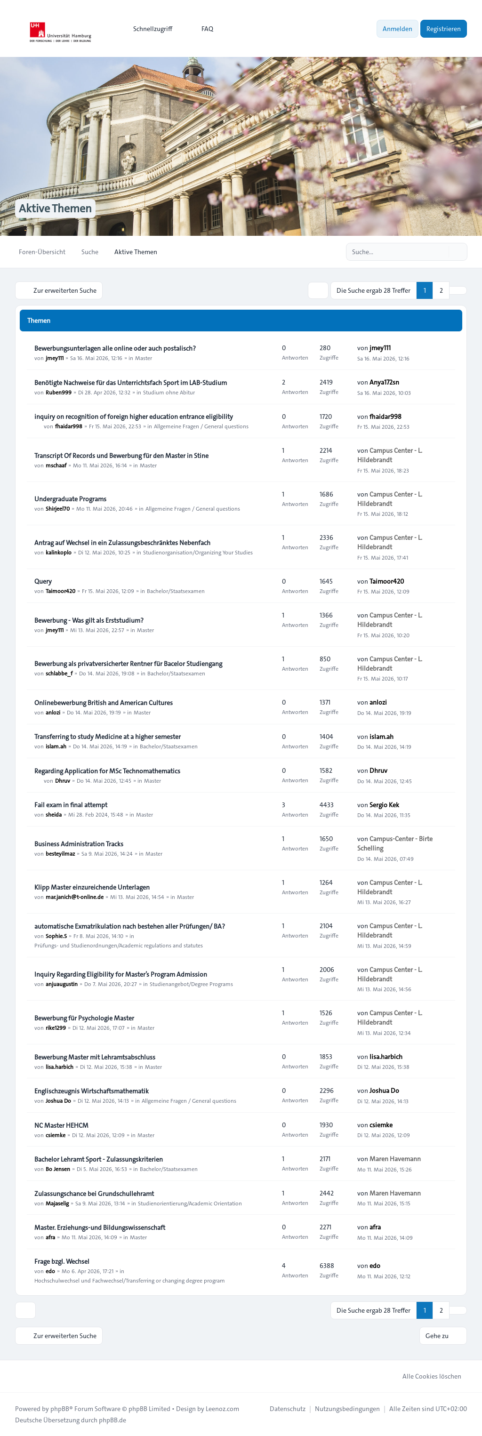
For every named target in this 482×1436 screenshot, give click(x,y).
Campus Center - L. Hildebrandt (389, 455)
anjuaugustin (62, 983)
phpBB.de (112, 1420)
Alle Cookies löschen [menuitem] (425, 1376)
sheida (54, 814)
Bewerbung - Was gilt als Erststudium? (89, 620)
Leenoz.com (222, 1408)
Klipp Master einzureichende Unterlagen (92, 887)
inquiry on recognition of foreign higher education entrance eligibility (133, 416)
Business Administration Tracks (78, 844)
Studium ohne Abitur (169, 392)
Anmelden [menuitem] (397, 28)
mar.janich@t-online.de (75, 896)
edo (50, 1271)
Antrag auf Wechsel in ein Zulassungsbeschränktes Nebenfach (122, 542)
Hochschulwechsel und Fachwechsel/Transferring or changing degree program (129, 1280)
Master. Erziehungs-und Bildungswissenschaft (99, 1227)
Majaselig (57, 1203)
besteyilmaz (60, 853)
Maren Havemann (395, 1158)
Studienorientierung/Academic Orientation (190, 1203)
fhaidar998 (68, 426)
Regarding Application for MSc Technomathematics (107, 771)
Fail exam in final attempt (70, 805)
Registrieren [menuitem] (443, 28)
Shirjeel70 (58, 508)
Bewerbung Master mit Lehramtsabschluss (94, 1057)
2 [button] (441, 290)
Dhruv (62, 780)
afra (50, 1237)
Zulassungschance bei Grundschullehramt (94, 1193)
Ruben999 (59, 392)
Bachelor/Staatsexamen (176, 590)
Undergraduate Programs (70, 499)
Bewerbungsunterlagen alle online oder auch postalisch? (115, 348)
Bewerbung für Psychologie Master (84, 1018)
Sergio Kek (384, 805)
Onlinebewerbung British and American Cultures (103, 702)
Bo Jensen (58, 1168)
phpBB (59, 1408)
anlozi (53, 712)
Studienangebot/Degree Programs (191, 983)
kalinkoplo (59, 552)
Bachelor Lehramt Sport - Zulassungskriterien (98, 1159)
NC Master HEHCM (61, 1125)
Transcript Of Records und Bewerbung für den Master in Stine (121, 455)
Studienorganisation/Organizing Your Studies (198, 552)
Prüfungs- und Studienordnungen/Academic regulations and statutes (118, 945)
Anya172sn (384, 382)
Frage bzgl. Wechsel (61, 1261)
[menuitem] (148, 28)
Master (143, 357)
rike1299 (56, 1027)
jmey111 (55, 357)
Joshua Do (58, 1100)
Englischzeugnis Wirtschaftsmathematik (91, 1091)
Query (43, 581)
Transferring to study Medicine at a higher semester (107, 736)
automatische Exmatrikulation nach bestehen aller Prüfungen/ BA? (129, 926)
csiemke (55, 1135)
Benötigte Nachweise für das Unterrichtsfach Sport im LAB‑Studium (130, 382)
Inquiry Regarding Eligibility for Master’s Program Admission (120, 974)
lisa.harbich (59, 1066)
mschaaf (56, 465)
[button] (458, 290)
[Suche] (441, 252)
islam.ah (56, 746)
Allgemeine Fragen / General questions (201, 426)
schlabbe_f (59, 673)
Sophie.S (56, 935)
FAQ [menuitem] (201, 28)
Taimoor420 (60, 590)
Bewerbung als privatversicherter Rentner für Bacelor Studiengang (128, 663)
